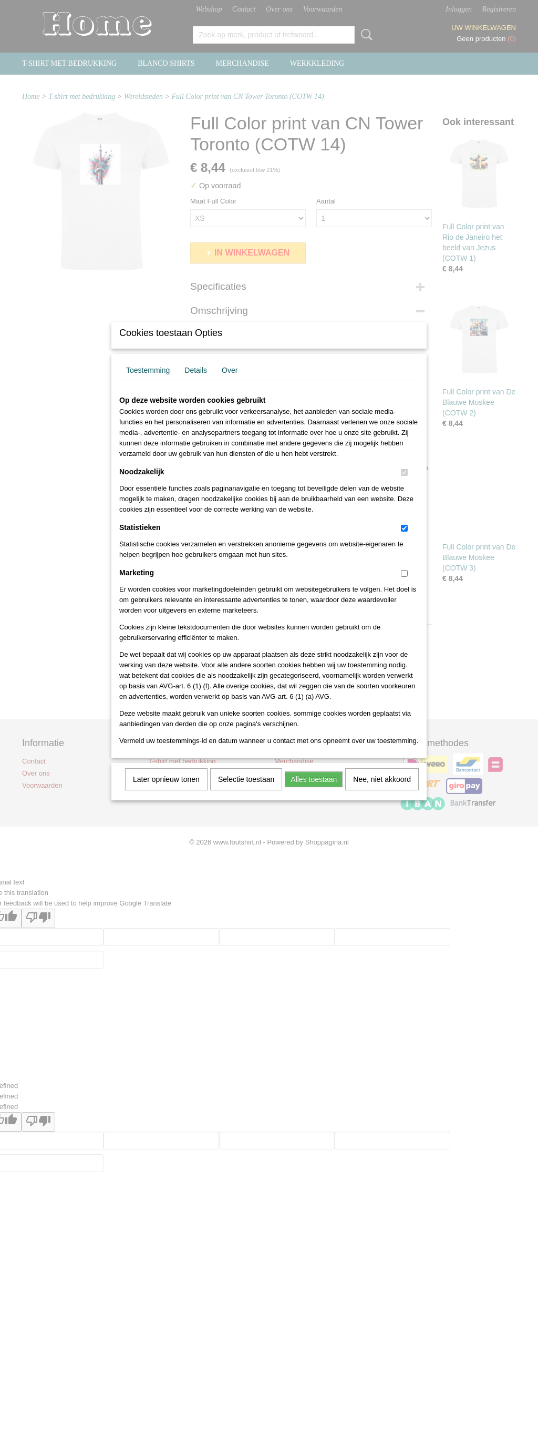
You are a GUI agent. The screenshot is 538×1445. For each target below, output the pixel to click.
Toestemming (148, 384)
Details (195, 384)
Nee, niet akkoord (382, 793)
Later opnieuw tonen (166, 793)
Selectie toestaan (246, 793)
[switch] (404, 486)
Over (229, 384)
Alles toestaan (314, 793)
